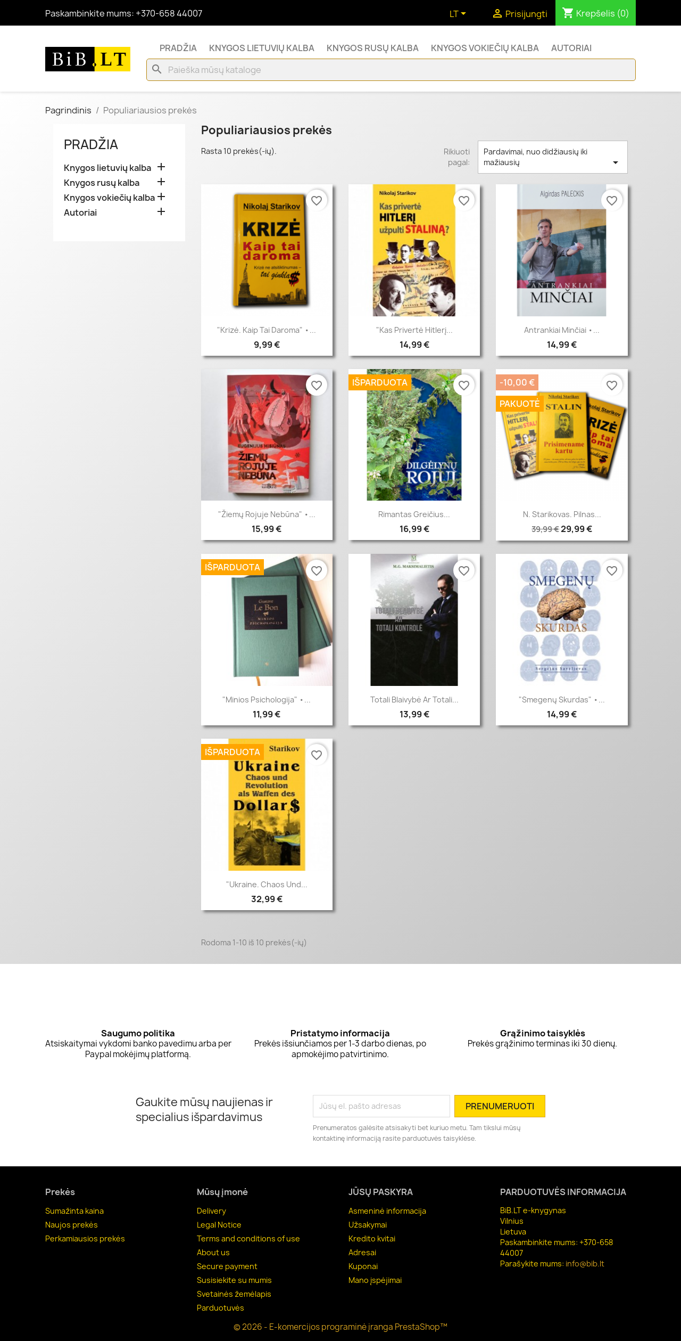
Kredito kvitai (371, 1238)
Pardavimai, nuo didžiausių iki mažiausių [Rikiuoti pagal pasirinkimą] (553, 157)
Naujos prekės (71, 1225)
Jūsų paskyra (380, 1192)
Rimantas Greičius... (414, 514)
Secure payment (227, 1266)
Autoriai (571, 48)
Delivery (211, 1211)
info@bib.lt (585, 1263)
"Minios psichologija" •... (266, 699)
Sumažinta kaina (74, 1211)
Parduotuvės (220, 1308)
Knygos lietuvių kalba (261, 48)
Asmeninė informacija (387, 1211)
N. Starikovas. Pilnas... (562, 514)
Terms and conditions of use (248, 1238)
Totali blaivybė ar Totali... (414, 699)
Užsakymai (367, 1225)
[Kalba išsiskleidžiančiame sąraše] (460, 14)
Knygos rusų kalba (373, 48)
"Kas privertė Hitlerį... (414, 330)
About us (213, 1252)
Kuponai (363, 1266)
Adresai (362, 1252)
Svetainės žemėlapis (234, 1294)
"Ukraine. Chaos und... (267, 884)
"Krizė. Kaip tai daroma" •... (266, 330)
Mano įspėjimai (375, 1280)
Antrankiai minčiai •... (562, 330)
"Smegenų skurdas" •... (562, 699)
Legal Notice (219, 1225)
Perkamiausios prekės (85, 1238)
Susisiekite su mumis (234, 1280)
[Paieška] (391, 70)
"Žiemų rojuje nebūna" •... (266, 514)
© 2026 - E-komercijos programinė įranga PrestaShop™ (340, 1326)
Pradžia (178, 48)
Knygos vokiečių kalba (485, 48)
